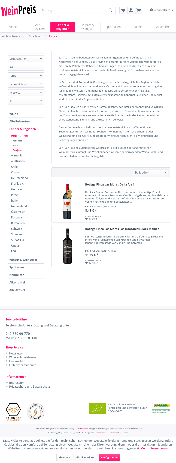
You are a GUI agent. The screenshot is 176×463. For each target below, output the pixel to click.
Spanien (16, 234)
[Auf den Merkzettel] (91, 219)
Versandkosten (81, 428)
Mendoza (17, 140)
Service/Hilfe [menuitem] (160, 10)
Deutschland (19, 178)
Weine (13, 114)
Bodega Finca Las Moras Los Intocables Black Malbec (122, 229)
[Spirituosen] (113, 27)
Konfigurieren (109, 457)
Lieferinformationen (22, 365)
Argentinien (19, 135)
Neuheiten (16, 275)
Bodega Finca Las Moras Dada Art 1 (109, 184)
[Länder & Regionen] (62, 27)
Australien (18, 161)
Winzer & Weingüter (23, 260)
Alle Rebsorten (19, 121)
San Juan (17, 150)
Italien (15, 200)
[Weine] (12, 27)
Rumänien (18, 223)
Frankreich (18, 184)
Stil (11, 101)
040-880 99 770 (18, 333)
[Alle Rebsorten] (37, 27)
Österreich (18, 212)
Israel (15, 195)
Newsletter (16, 353)
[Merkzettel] (122, 10)
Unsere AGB (16, 361)
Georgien (17, 189)
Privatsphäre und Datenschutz (29, 386)
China (15, 172)
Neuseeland (19, 206)
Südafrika (17, 240)
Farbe (13, 75)
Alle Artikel (17, 290)
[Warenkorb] (138, 10)
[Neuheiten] (138, 27)
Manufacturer (18, 58)
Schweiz (16, 229)
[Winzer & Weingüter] (87, 27)
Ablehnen (64, 457)
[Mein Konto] (130, 10)
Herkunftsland (18, 84)
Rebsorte (15, 92)
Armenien (17, 155)
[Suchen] (110, 10)
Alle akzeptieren (85, 457)
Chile (14, 167)
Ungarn (16, 246)
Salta (15, 145)
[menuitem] (122, 10)
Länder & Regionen (22, 129)
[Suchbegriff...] (78, 10)
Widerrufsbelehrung (22, 357)
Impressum (16, 383)
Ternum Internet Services (105, 432)
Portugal (17, 217)
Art (11, 67)
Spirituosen (17, 267)
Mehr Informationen (154, 448)
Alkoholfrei (17, 282)
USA (14, 251)
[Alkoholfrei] (163, 27)
